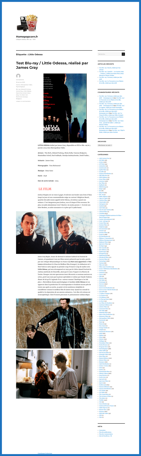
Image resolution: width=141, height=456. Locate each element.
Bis (100, 191)
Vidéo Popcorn (103, 408)
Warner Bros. (103, 409)
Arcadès (101, 171)
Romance (102, 362)
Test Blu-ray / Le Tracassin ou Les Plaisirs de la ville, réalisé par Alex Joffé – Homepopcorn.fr (111, 111)
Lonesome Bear (103, 309)
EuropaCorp (102, 253)
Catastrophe (102, 202)
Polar (100, 337)
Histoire (101, 278)
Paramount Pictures (105, 331)
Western (101, 411)
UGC (100, 402)
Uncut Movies (103, 404)
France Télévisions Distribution (108, 269)
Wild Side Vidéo (103, 413)
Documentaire (103, 229)
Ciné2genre (102, 204)
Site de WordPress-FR (105, 436)
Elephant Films (103, 242)
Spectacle (102, 379)
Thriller (101, 400)
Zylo (100, 417)
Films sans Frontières (105, 267)
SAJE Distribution (104, 364)
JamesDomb (20, 79)
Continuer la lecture (45, 425)
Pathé (100, 333)
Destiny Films (103, 225)
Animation (102, 166)
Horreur (101, 284)
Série (100, 368)
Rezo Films (102, 356)
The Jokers (102, 398)
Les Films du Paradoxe (105, 303)
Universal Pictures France (106, 406)
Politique (101, 341)
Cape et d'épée (103, 198)
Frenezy (101, 270)
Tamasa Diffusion (104, 387)
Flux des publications (105, 432)
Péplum (101, 335)
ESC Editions (102, 250)
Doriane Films (103, 232)
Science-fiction (103, 366)
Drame (18, 84)
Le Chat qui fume (104, 299)
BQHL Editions (103, 196)
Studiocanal (102, 385)
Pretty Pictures (103, 345)
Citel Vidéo (102, 208)
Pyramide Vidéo (103, 354)
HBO (100, 276)
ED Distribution (103, 236)
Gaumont (102, 272)
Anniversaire (103, 168)
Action (101, 162)
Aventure (101, 181)
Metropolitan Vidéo (26, 84)
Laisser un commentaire (23, 101)
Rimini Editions (103, 358)
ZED (100, 415)
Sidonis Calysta (103, 373)
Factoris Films (103, 259)
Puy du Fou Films (104, 352)
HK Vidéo (102, 280)
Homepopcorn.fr (27, 36)
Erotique (101, 246)
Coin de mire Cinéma (105, 210)
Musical (101, 324)
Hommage (102, 282)
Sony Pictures (103, 375)
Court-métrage (103, 221)
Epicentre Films (103, 244)
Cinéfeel (101, 206)
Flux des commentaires (106, 434)
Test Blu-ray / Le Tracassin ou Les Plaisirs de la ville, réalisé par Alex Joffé (112, 100)
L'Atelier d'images (104, 293)
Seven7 (101, 369)
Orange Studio (103, 328)
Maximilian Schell (21, 93)
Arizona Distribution (105, 173)
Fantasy (101, 263)
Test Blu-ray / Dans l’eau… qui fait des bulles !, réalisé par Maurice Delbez (111, 122)
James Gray (19, 91)
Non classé (102, 326)
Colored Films (103, 211)
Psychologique (20, 86)
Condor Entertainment (105, 219)
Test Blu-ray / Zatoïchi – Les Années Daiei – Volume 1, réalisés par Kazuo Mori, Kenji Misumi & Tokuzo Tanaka (111, 73)
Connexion (102, 430)
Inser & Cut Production (105, 288)
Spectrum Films (103, 381)
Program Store (103, 347)
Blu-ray (18, 89)
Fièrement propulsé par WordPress (37, 448)
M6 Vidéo (102, 310)
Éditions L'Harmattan (105, 238)
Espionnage (102, 251)
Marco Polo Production (105, 314)
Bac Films (102, 183)
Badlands (102, 185)
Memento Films (103, 316)
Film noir (102, 265)
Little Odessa (27, 91)
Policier (101, 339)
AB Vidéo (101, 160)
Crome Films (103, 223)
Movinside (102, 320)
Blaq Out (101, 192)
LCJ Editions (102, 297)
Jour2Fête (102, 291)
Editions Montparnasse (106, 240)
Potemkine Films (104, 343)
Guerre (101, 274)
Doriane (101, 230)
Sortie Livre (102, 377)
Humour (101, 286)
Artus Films (102, 179)
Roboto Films (103, 360)
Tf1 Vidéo (102, 392)
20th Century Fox (104, 158)
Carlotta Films (103, 200)
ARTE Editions (103, 177)
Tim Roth (22, 95)
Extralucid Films (104, 257)
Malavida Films (103, 312)
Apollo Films (102, 170)
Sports (101, 383)
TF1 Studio (102, 390)
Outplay (101, 329)
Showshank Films (104, 371)
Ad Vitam (101, 164)
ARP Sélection (103, 175)
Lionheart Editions (104, 305)
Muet (100, 322)
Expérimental (103, 255)
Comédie (101, 213)
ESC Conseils (103, 248)
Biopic (101, 189)
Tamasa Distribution (105, 388)
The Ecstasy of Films (105, 396)
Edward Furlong (25, 89)
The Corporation (104, 394)
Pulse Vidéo (102, 350)
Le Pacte (101, 301)
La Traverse (102, 295)
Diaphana (102, 227)
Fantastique (102, 261)
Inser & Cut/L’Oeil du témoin (107, 289)
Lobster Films (103, 307)
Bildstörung (102, 187)
